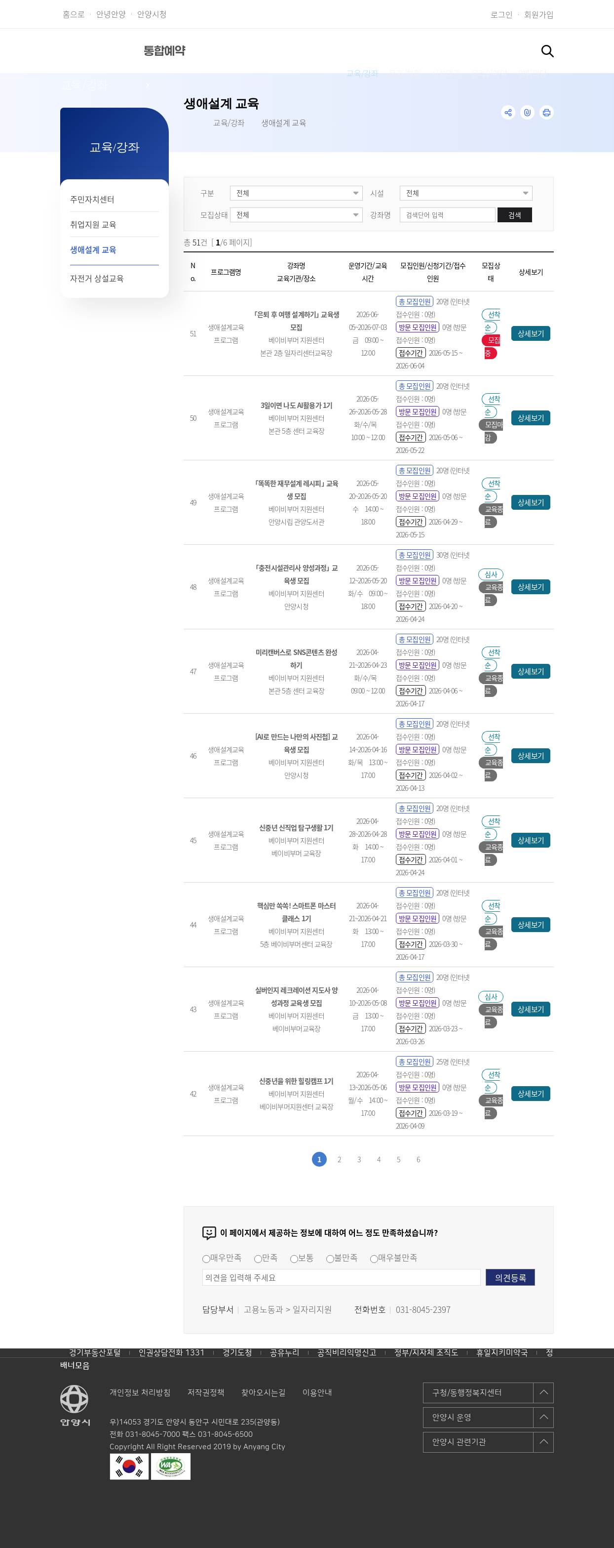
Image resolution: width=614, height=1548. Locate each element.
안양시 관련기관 (459, 1442)
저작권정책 (206, 1392)
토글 (547, 51)
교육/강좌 (260, 50)
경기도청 (237, 1352)
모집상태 (214, 214)
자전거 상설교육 (97, 278)
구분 (207, 193)
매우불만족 (394, 1257)
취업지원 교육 (93, 224)
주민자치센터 (92, 199)
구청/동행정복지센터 (467, 1392)
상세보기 (531, 333)
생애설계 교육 (93, 249)
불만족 (342, 1257)
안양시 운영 (451, 1417)
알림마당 (503, 50)
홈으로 (74, 14)
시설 (377, 193)
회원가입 (539, 14)
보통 (302, 1257)
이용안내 (317, 1392)
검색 (514, 215)
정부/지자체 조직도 (426, 1352)
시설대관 (380, 50)
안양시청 (152, 14)
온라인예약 (441, 50)
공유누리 (285, 1352)
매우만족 (222, 1257)
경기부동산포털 (95, 1352)
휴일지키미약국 (502, 1352)
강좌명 (380, 214)
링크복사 (527, 112)
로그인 (502, 14)
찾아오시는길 (263, 1392)
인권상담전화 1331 (172, 1352)
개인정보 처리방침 (140, 1392)
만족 (266, 1257)
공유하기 (508, 112)
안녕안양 (111, 14)
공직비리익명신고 (347, 1352)
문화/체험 (321, 50)
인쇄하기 (546, 112)
